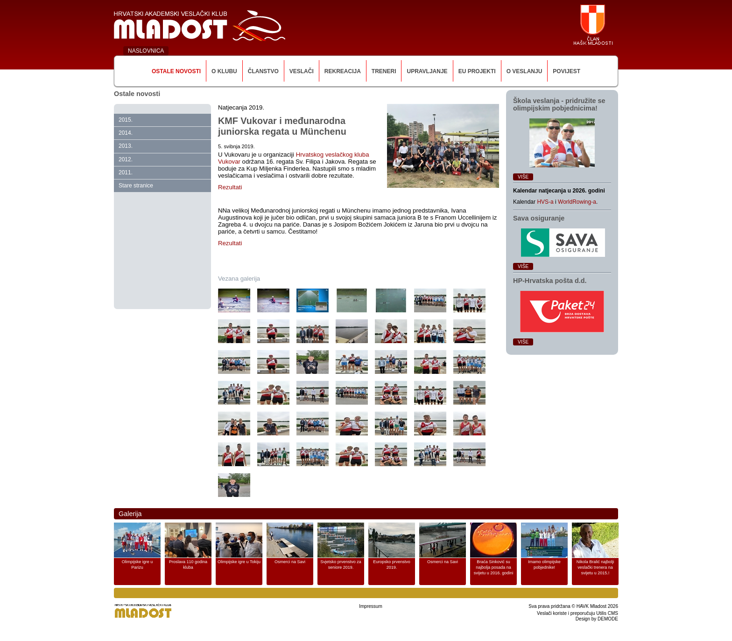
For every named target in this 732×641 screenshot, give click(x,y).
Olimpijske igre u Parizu (137, 564)
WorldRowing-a (577, 202)
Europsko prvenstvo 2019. (391, 564)
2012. (126, 159)
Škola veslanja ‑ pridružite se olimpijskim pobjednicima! (559, 104)
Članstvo (263, 71)
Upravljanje (427, 71)
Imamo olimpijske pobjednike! (544, 564)
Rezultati (230, 187)
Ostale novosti (176, 71)
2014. (126, 133)
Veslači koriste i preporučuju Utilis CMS (577, 613)
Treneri (384, 71)
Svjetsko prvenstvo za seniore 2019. (340, 564)
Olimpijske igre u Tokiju (239, 561)
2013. (126, 146)
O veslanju (524, 71)
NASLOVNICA (146, 51)
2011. (126, 172)
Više (523, 176)
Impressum (370, 606)
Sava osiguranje (538, 218)
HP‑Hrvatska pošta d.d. (550, 280)
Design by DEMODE (597, 618)
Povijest (566, 71)
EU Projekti (477, 71)
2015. (126, 120)
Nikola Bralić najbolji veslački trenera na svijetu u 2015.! (595, 567)
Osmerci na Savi (289, 561)
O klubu (224, 71)
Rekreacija (342, 71)
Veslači (301, 71)
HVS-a (545, 202)
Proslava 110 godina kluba (188, 564)
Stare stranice (136, 185)
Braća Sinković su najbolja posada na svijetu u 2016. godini (494, 567)
